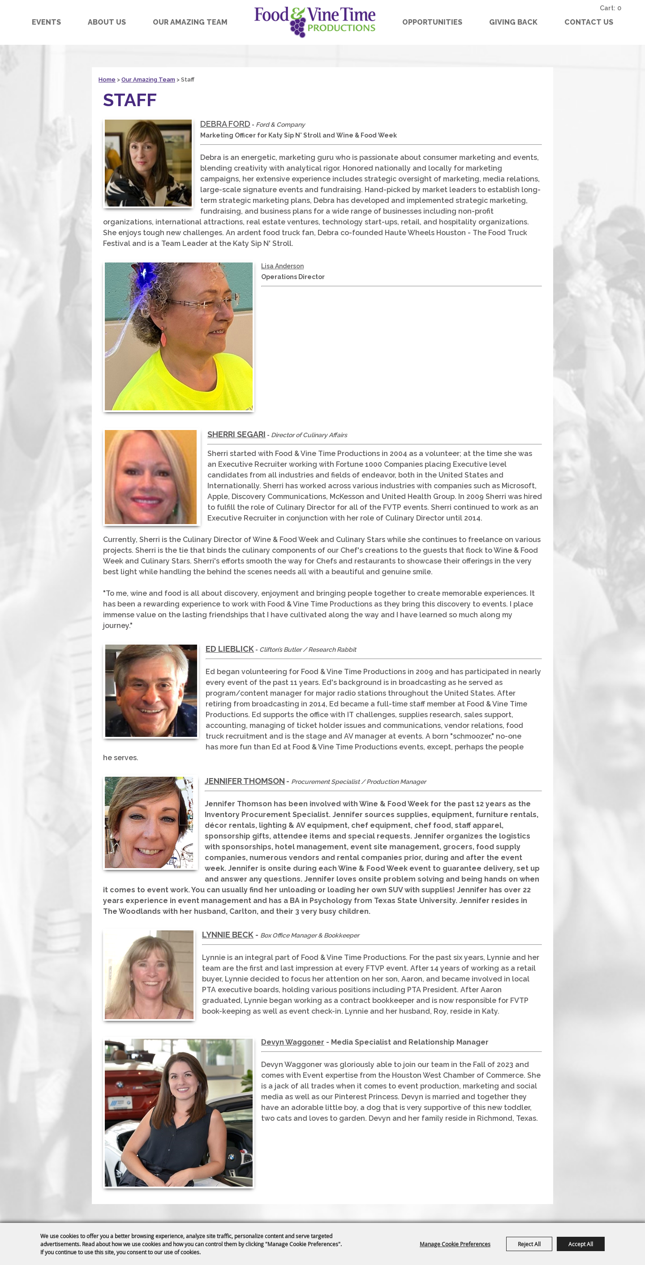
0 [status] (621, 7)
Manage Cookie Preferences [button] (455, 1244)
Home (107, 79)
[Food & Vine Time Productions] (314, 22)
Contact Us (588, 22)
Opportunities (432, 22)
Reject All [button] (529, 1244)
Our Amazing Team (190, 22)
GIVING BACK (513, 22)
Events (46, 22)
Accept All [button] (580, 1244)
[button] (148, 163)
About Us (107, 22)
